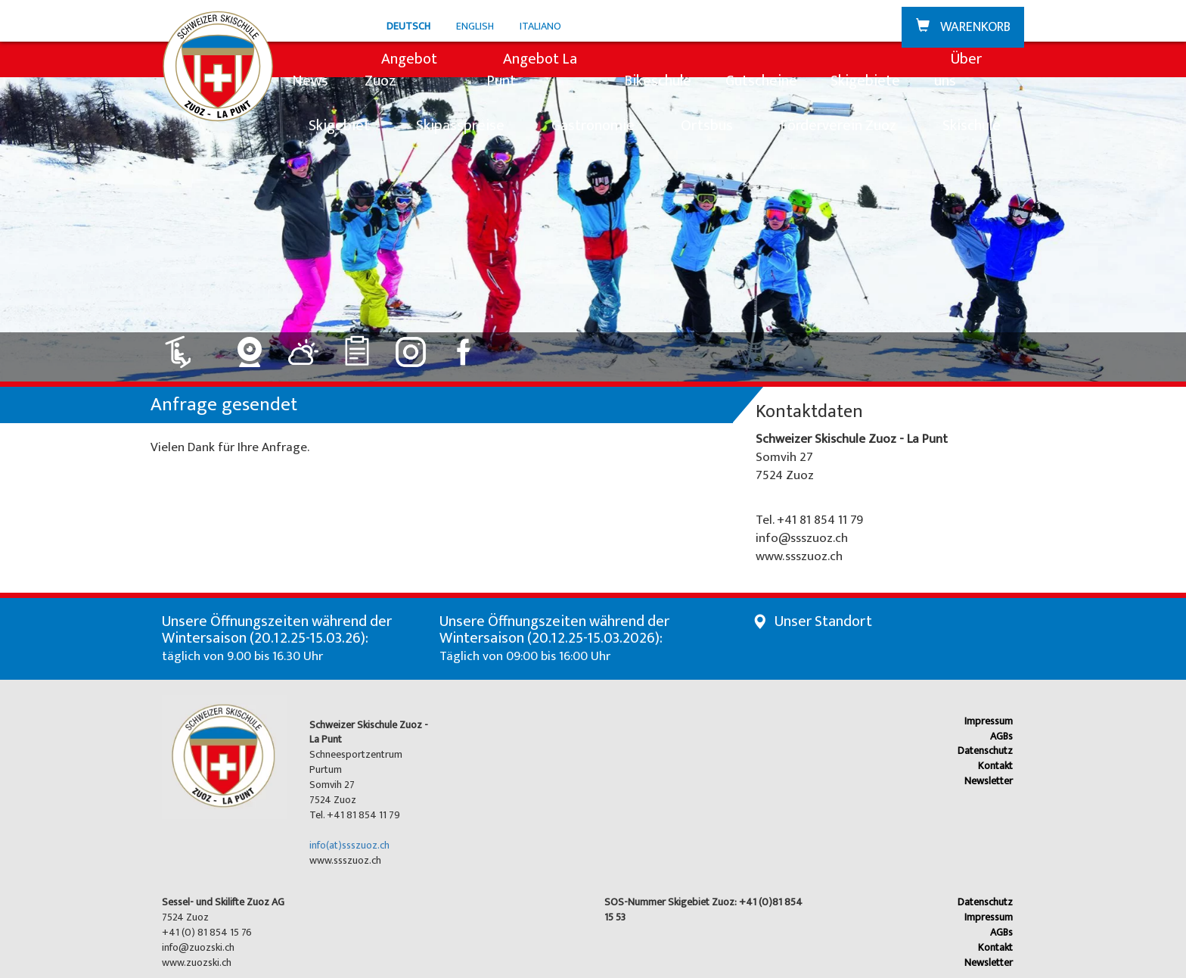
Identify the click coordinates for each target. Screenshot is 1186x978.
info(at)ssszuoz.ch (349, 845)
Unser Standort (823, 621)
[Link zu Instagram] (411, 346)
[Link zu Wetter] (303, 346)
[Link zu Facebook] (464, 346)
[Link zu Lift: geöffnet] (187, 346)
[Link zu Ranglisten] (357, 346)
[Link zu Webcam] (249, 346)
